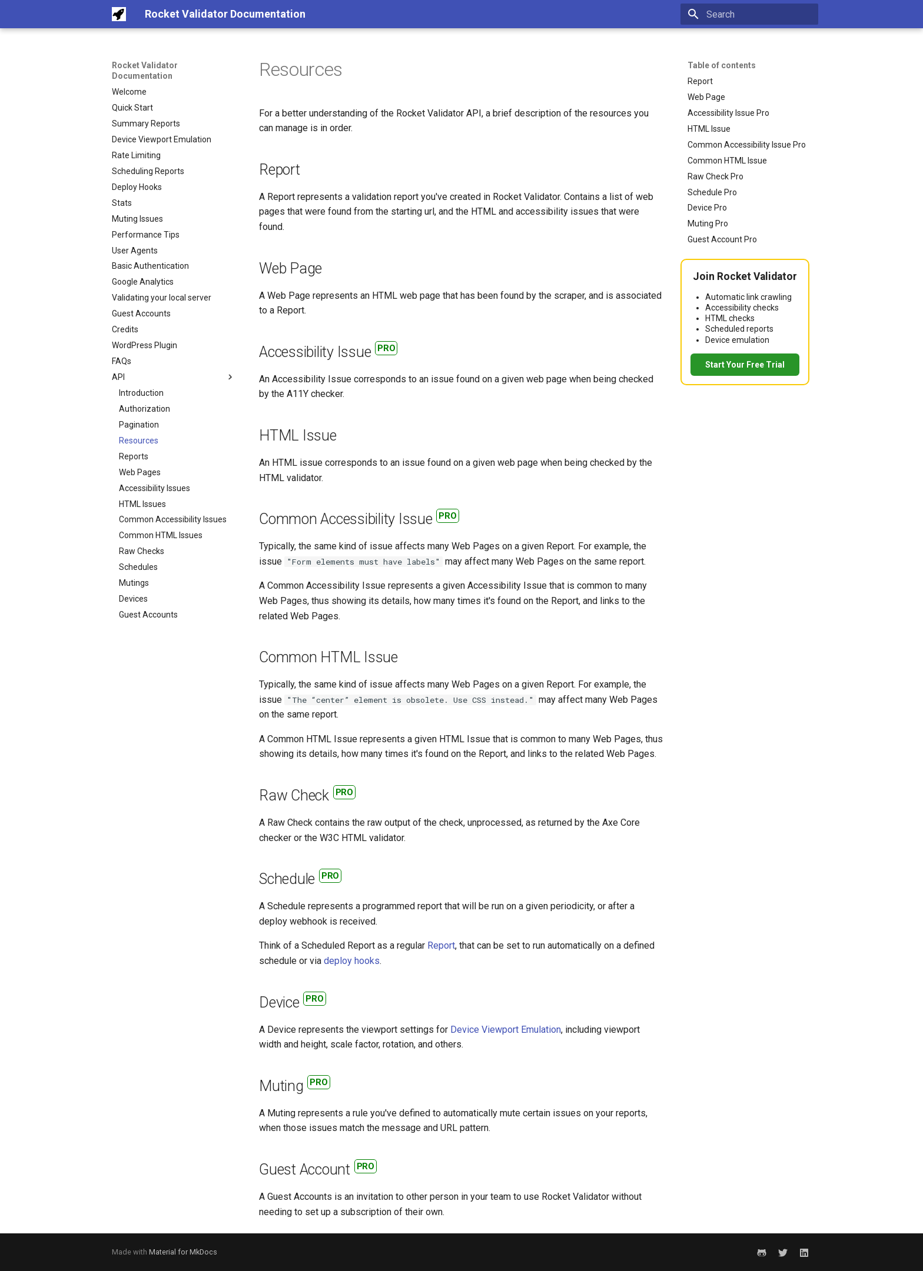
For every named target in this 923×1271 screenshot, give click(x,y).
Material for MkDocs (183, 1251)
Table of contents (722, 65)
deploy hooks (352, 960)
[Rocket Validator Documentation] (119, 14)
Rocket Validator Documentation (145, 71)
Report (441, 945)
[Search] (749, 14)
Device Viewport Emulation (505, 1029)
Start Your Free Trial (745, 364)
